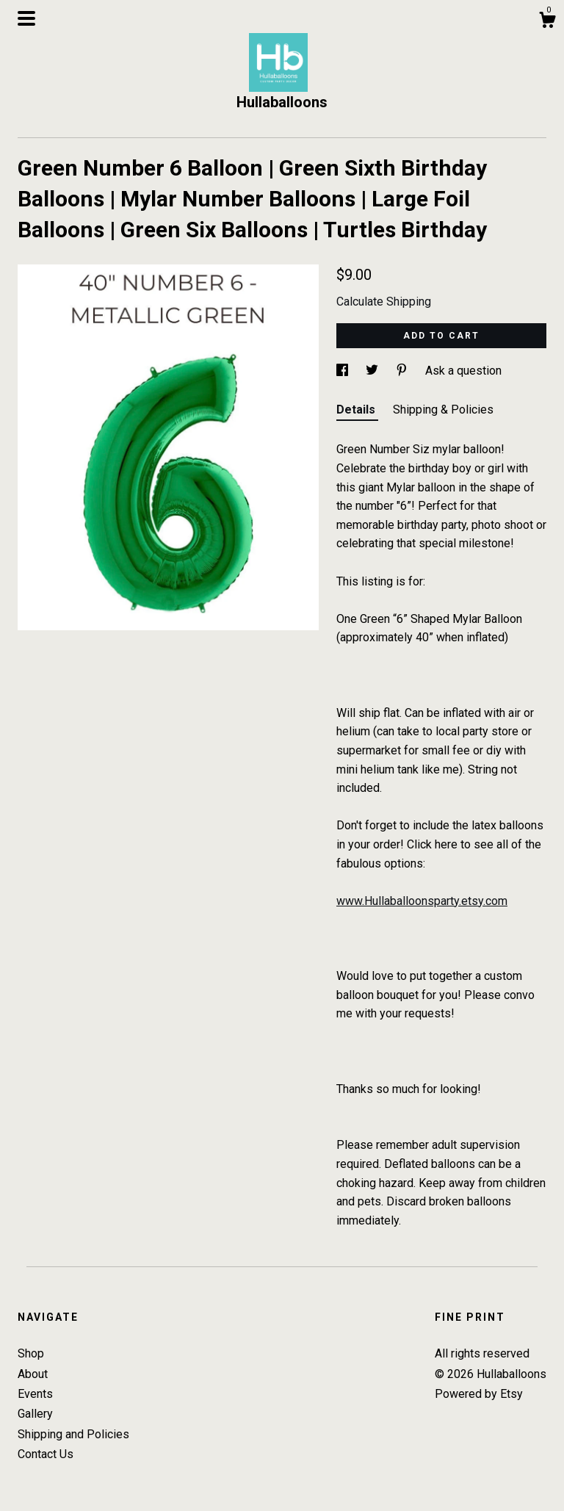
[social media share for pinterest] (403, 371)
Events (35, 1394)
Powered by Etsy (479, 1394)
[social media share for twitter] (373, 371)
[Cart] (547, 22)
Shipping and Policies (73, 1434)
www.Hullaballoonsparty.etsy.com (421, 901)
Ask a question (463, 371)
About (33, 1374)
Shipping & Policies (443, 409)
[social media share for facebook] (343, 371)
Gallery (35, 1414)
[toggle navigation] (26, 18)
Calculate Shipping (383, 302)
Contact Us (45, 1454)
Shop (31, 1353)
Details (357, 409)
